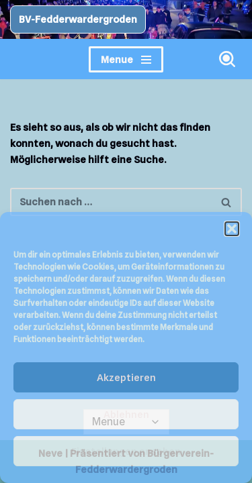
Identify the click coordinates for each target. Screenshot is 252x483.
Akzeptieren (126, 378)
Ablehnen (126, 415)
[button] (232, 228)
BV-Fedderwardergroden (78, 19)
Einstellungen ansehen (126, 451)
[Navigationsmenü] (126, 59)
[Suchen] (227, 59)
